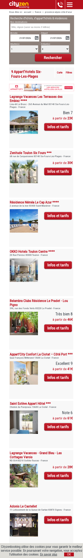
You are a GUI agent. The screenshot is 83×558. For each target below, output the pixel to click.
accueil (27, 12)
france (38, 12)
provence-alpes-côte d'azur (58, 12)
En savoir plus (48, 554)
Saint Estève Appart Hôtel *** (30, 404)
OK (69, 554)
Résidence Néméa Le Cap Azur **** (34, 202)
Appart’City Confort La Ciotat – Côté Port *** (41, 354)
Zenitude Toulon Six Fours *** (31, 153)
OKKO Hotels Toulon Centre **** (32, 251)
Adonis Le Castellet (23, 506)
